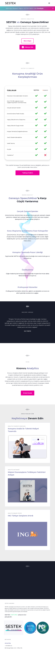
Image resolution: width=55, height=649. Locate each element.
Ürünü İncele (27, 393)
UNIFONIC (14, 615)
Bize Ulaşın (27, 41)
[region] (27, 123)
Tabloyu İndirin (27, 173)
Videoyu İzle (27, 47)
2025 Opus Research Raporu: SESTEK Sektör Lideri (24, 8)
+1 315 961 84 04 (8, 645)
